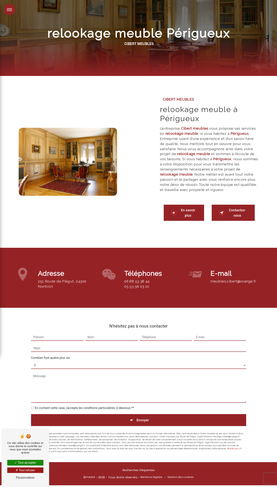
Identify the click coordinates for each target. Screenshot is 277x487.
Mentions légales (151, 479)
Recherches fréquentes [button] (139, 472)
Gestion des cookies (180, 479)
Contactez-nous (233, 213)
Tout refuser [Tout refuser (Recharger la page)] (25, 470)
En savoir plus (184, 213)
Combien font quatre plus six (50, 343)
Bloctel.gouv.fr (234, 434)
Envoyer (142, 405)
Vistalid (90, 479)
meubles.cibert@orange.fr (233, 266)
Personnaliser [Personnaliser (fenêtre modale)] (25, 477)
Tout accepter (25, 462)
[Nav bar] (9, 9)
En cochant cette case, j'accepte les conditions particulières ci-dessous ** (84, 393)
